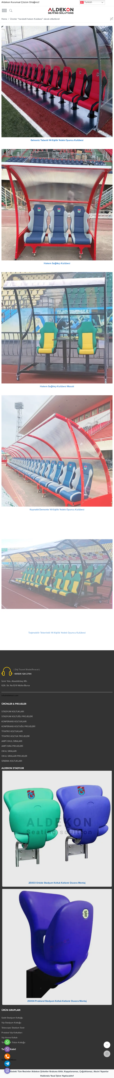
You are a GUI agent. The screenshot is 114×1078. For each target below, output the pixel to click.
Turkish (86, 2)
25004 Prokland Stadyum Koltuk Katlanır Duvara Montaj (57, 1002)
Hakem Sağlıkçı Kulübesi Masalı (57, 388)
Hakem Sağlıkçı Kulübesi (57, 265)
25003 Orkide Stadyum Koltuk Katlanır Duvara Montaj (57, 884)
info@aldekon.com (9, 695)
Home (4, 19)
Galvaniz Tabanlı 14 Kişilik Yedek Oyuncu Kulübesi (57, 140)
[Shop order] (111, 19)
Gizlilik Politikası (8, 1059)
